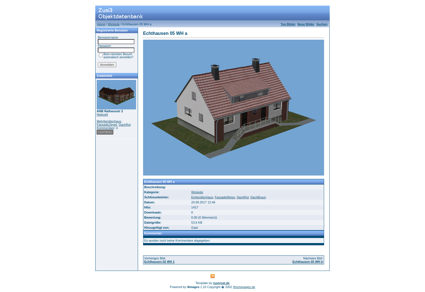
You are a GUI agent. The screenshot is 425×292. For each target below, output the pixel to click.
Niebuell (102, 114)
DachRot (125, 124)
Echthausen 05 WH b (307, 261)
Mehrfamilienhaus (109, 121)
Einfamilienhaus (202, 197)
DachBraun (258, 197)
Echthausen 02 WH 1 (159, 261)
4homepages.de (244, 287)
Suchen (321, 24)
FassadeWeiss (225, 197)
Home (101, 24)
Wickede (114, 24)
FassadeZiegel (107, 124)
